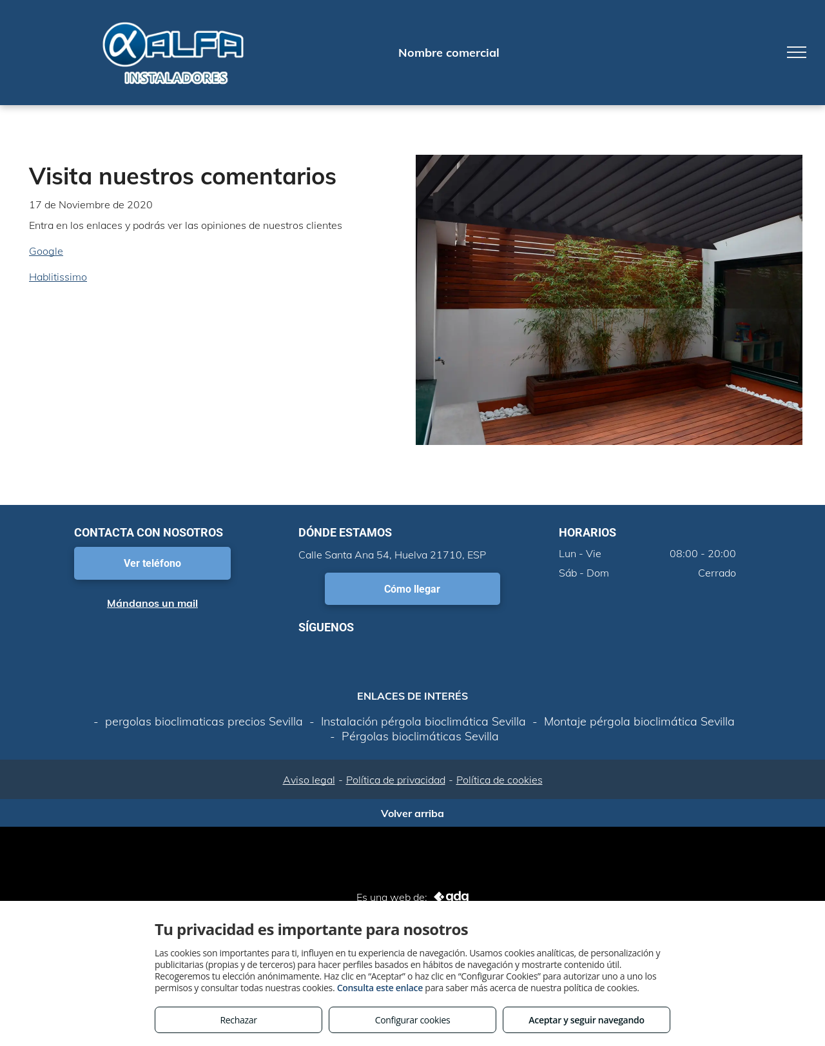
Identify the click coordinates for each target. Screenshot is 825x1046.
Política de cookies (499, 779)
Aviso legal (309, 779)
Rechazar (238, 1020)
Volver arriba (412, 813)
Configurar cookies (413, 1020)
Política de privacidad (395, 779)
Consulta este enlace (380, 988)
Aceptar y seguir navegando (586, 1020)
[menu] (796, 52)
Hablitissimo (58, 276)
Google (46, 250)
